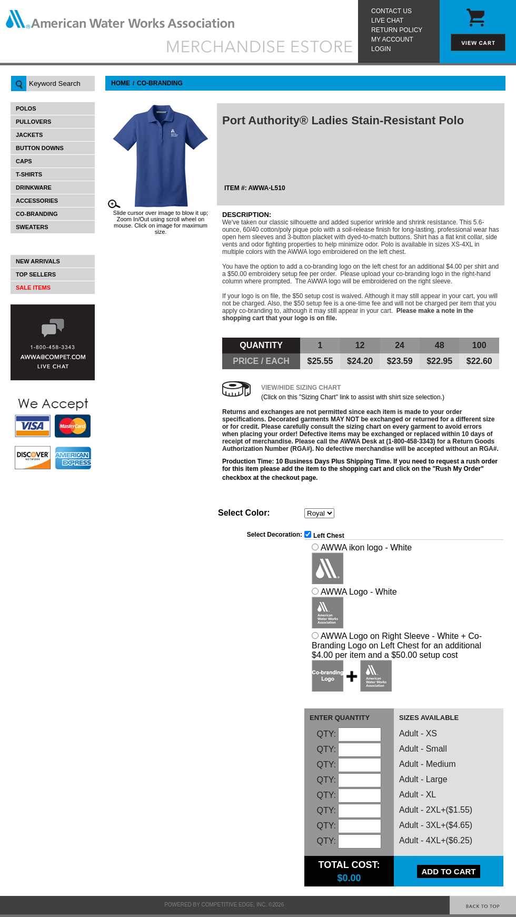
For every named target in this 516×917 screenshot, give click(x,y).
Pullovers (33, 122)
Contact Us (391, 11)
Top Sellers (36, 274)
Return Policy (396, 30)
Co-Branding (36, 214)
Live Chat (387, 20)
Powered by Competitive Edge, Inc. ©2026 (224, 905)
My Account (392, 39)
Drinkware (34, 187)
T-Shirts (29, 174)
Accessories (37, 201)
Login (381, 49)
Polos (26, 108)
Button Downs (40, 148)
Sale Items (33, 287)
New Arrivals (38, 261)
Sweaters (32, 227)
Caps (24, 161)
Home (120, 83)
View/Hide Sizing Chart (301, 387)
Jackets (29, 135)
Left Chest (328, 535)
